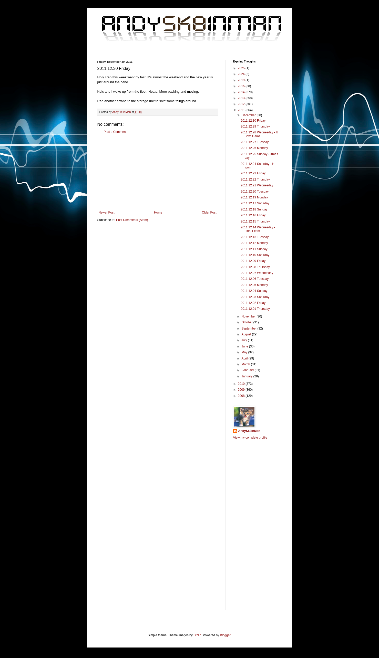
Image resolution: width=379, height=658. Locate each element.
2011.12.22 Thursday (255, 179)
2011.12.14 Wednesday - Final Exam (258, 229)
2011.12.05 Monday (254, 285)
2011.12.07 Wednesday (257, 273)
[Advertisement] (157, 172)
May (244, 352)
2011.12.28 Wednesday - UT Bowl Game (260, 134)
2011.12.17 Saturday (255, 203)
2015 (241, 86)
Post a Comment (115, 132)
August (246, 334)
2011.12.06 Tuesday (255, 279)
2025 (241, 68)
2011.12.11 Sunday (254, 249)
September (249, 328)
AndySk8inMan (249, 431)
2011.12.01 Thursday (255, 309)
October (247, 322)
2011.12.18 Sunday (254, 209)
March (246, 364)
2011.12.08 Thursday (255, 267)
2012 (241, 104)
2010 (241, 384)
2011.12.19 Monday (254, 197)
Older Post (209, 212)
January (247, 376)
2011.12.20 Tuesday (255, 191)
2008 (241, 396)
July (244, 340)
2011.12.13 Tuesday (255, 237)
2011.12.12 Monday (254, 243)
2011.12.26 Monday (254, 148)
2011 (241, 110)
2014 (241, 92)
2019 (241, 80)
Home (158, 212)
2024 (241, 74)
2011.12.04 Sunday (254, 291)
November (249, 316)
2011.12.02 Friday (253, 303)
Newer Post (107, 212)
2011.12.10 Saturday (255, 255)
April (244, 358)
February (247, 370)
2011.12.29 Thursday (255, 126)
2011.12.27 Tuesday (255, 142)
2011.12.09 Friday (253, 261)
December (249, 115)
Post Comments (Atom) (132, 220)
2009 (241, 389)
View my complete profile (250, 437)
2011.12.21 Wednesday (257, 185)
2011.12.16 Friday (253, 215)
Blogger (225, 635)
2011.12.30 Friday (253, 120)
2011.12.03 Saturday (255, 297)
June (245, 346)
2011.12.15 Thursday (255, 221)
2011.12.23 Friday (253, 173)
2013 (241, 98)
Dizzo (197, 635)
